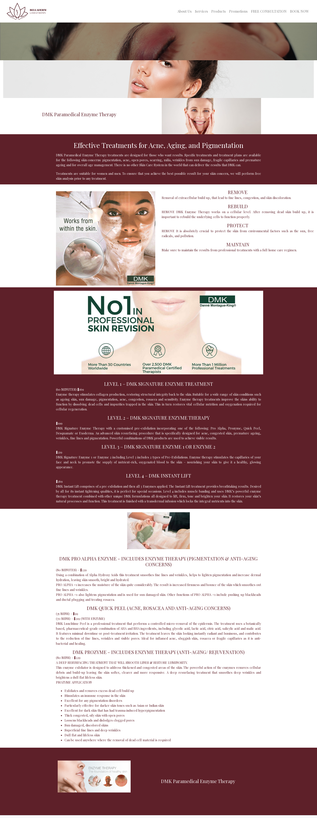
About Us (184, 11)
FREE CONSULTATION (269, 11)
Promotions (238, 11)
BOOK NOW (299, 11)
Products (218, 11)
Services (201, 11)
